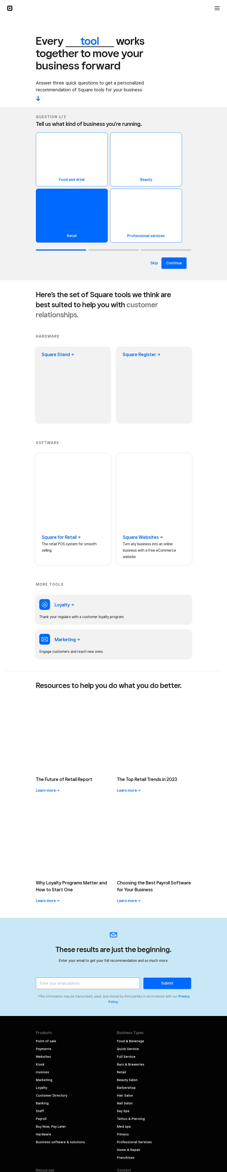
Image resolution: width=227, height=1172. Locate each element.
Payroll (41, 895)
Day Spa (123, 887)
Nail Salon (125, 879)
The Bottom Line (49, 970)
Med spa (124, 903)
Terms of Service (177, 1109)
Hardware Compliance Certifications (162, 1148)
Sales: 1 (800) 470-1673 (136, 962)
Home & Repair (128, 926)
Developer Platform (51, 1001)
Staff (40, 887)
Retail (121, 848)
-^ (38, 98)
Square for (61, 461)
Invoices (42, 848)
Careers (123, 999)
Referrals (124, 1007)
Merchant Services (51, 1009)
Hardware (43, 910)
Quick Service (128, 825)
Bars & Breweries (130, 840)
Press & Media (128, 991)
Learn (47, 640)
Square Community (51, 993)
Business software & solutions (60, 918)
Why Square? (46, 962)
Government (181, 1124)
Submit (167, 759)
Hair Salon (125, 871)
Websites (43, 833)
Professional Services (134, 918)
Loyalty (41, 864)
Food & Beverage (130, 817)
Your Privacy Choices (174, 1085)
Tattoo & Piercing (131, 895)
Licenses (184, 1117)
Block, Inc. (183, 1155)
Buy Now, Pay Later (51, 903)
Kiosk (40, 840)
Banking (42, 879)
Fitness (123, 910)
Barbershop (126, 864)
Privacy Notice (180, 1093)
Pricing (41, 955)
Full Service (126, 833)
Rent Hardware (48, 1017)
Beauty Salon (127, 856)
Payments (43, 825)
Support (42, 986)
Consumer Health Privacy (171, 1140)
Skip (154, 263)
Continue (174, 263)
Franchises (126, 934)
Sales (40, 978)
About (122, 983)
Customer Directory (51, 871)
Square (58, 354)
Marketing (44, 856)
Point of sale (46, 817)
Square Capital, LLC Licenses (168, 1132)
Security (184, 1101)
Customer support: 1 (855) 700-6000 (146, 955)
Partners (124, 1014)
